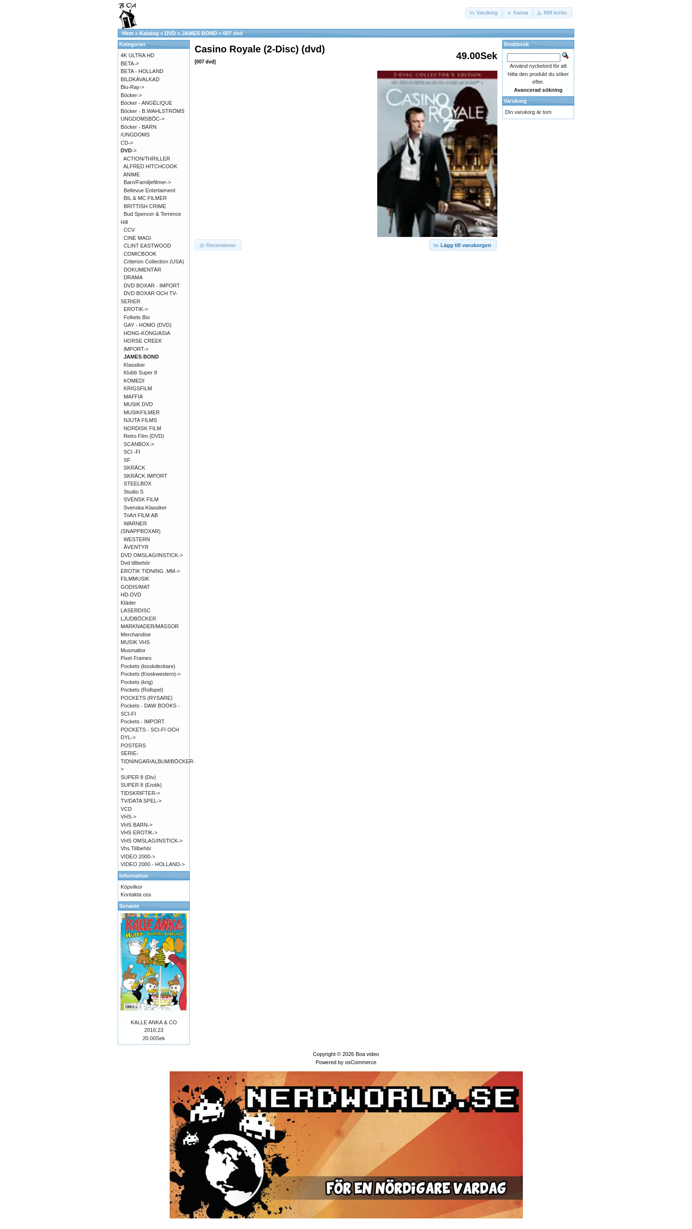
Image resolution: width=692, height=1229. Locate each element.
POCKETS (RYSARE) (147, 698)
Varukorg (515, 101)
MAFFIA (133, 396)
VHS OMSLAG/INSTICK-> (152, 841)
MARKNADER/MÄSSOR (150, 626)
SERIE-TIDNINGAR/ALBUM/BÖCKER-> (158, 761)
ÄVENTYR (136, 547)
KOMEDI (134, 381)
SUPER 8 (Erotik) (141, 785)
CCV (129, 230)
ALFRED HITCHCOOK (150, 166)
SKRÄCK (134, 468)
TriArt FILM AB (141, 515)
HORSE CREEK (143, 341)
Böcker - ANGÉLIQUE (147, 103)
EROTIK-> (136, 309)
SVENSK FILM (141, 499)
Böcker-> (131, 95)
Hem (128, 33)
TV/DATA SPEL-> (141, 801)
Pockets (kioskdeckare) (148, 666)
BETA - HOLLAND (142, 71)
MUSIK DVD (138, 404)
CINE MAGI (137, 238)
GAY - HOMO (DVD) (148, 325)
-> (128, 150)
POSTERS (133, 745)
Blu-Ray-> (132, 87)
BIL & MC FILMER (145, 198)
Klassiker (134, 365)
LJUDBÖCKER (138, 618)
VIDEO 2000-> (138, 856)
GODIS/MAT (135, 587)
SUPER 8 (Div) (138, 777)
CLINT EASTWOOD (147, 245)
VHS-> (128, 816)
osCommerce (360, 1062)
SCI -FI (132, 452)
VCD (126, 809)
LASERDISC (135, 610)
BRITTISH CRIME (145, 206)
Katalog (149, 33)
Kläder (128, 603)
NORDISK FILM (142, 428)
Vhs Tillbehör (136, 848)
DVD (170, 33)
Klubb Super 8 (140, 372)
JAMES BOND (199, 33)
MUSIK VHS (135, 642)
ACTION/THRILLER (147, 158)
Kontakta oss (136, 894)
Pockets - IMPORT (142, 721)
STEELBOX (137, 483)
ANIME (132, 174)
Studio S (134, 492)
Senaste (129, 906)
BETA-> (130, 63)
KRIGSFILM (138, 388)
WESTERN (137, 539)
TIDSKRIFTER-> (140, 793)
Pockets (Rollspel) (142, 690)
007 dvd (233, 33)
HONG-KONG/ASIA (147, 333)
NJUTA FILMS (140, 420)
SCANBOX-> (139, 444)
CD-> (127, 143)
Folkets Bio (136, 317)
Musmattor (133, 650)
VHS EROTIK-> (139, 832)
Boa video (367, 1054)
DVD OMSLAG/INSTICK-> (152, 555)
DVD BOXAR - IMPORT (152, 285)
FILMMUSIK (135, 579)
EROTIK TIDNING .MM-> (150, 571)
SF (127, 460)
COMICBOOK (140, 254)
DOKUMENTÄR (142, 270)
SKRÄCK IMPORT (145, 476)
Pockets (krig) (137, 682)
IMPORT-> (136, 349)
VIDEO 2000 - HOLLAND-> (153, 864)
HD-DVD (131, 594)
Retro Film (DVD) (144, 436)
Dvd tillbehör (135, 563)
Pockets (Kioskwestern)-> (151, 674)
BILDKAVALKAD (140, 79)
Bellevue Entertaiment (149, 190)
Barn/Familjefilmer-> (147, 182)
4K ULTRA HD (137, 55)
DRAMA (133, 277)
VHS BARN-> (136, 825)
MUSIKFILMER (142, 412)
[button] (484, 12)
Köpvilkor (131, 887)
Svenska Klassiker (145, 507)
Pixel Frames (136, 658)
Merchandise (136, 634)
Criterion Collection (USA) (154, 261)
